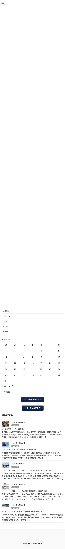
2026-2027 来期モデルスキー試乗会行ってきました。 (23, 511)
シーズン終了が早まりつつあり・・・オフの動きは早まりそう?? (26, 470)
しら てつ (6, 316)
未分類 (5, 331)
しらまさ (6, 321)
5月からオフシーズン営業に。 (13, 429)
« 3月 (4, 381)
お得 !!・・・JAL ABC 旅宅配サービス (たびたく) (30, 491)
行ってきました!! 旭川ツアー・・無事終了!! (19, 449)
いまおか (6, 311)
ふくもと (6, 326)
